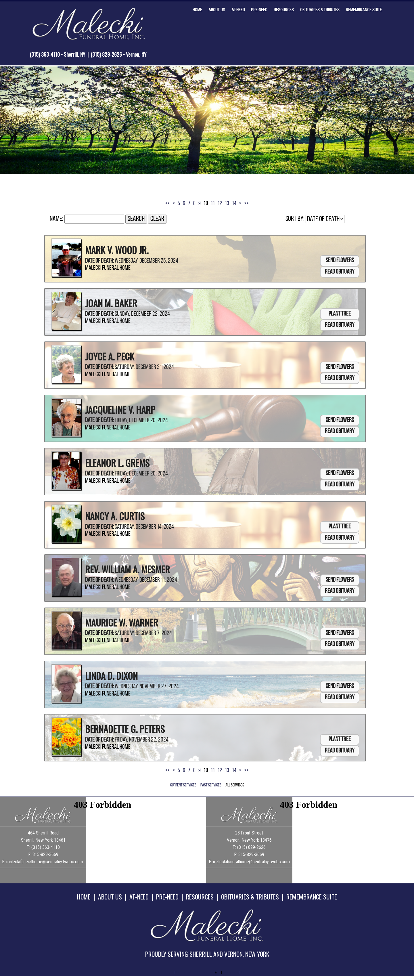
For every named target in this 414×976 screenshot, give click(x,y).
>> (246, 204)
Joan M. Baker (111, 303)
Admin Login (165, 972)
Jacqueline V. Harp (120, 409)
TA (219, 972)
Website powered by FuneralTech (194, 972)
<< (167, 204)
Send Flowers (340, 260)
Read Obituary (339, 272)
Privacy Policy (231, 972)
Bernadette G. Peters (125, 729)
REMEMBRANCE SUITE (311, 896)
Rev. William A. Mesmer (127, 569)
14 (234, 204)
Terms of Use (249, 972)
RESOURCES (200, 896)
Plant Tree (340, 314)
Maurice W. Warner (121, 622)
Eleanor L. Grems (117, 462)
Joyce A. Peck (109, 356)
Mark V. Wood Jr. (116, 250)
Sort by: (294, 219)
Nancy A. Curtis (115, 516)
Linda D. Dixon (111, 675)
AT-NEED (139, 896)
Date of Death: (99, 261)
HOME (84, 896)
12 (220, 204)
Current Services (183, 785)
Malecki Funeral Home (108, 268)
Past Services (210, 785)
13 (227, 204)
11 (213, 204)
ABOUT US (110, 896)
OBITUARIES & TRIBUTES (250, 896)
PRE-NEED (167, 896)
